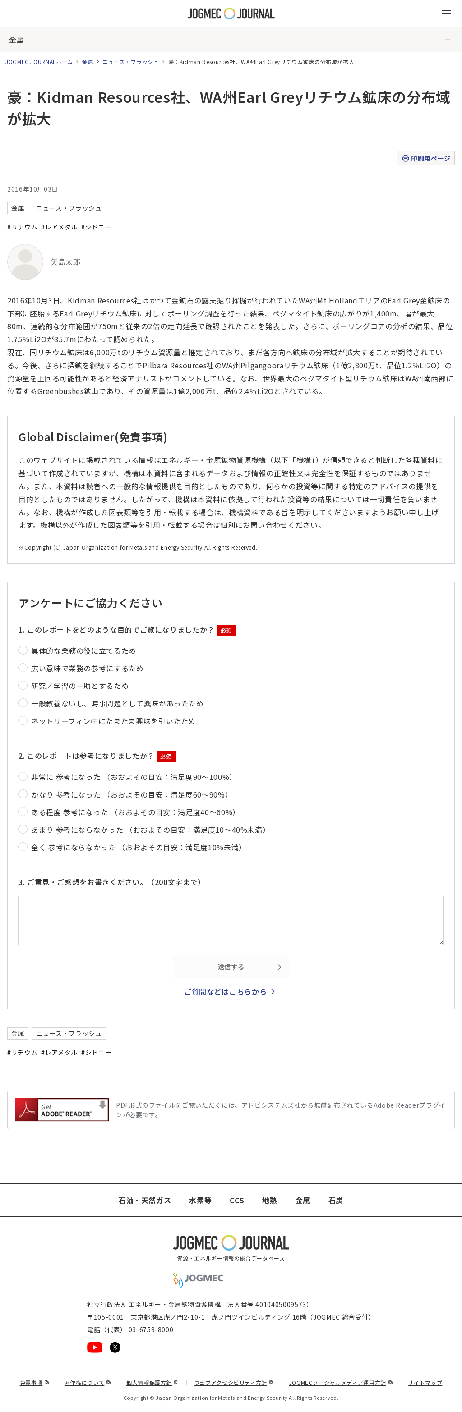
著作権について (88, 1382)
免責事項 (35, 1382)
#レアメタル (59, 226)
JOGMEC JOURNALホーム (39, 61)
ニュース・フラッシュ (130, 61)
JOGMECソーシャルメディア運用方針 (341, 1382)
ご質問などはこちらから (225, 991)
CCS (237, 1200)
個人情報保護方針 (152, 1382)
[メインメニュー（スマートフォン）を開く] (447, 13)
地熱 (269, 1200)
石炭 (335, 1200)
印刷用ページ (425, 158)
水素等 (200, 1200)
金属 (16, 39)
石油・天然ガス (145, 1200)
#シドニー (96, 226)
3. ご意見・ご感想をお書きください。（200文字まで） (111, 881)
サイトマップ (425, 1382)
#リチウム (22, 226)
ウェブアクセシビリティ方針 (234, 1382)
